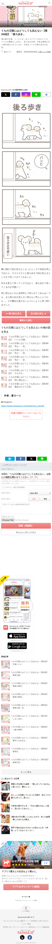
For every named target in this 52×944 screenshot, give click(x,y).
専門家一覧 (7, 927)
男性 (45, 499)
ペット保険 (33, 900)
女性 (33, 499)
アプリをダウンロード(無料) (26, 887)
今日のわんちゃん (21, 900)
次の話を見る (37, 313)
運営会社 (32, 927)
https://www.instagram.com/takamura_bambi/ (22, 406)
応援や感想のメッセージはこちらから (26, 415)
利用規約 (34, 921)
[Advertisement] (30, 69)
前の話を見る (15, 313)
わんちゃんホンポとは (11, 921)
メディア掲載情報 (42, 927)
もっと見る (26, 772)
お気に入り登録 (44, 52)
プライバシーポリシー (20, 927)
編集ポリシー (25, 921)
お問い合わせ (43, 921)
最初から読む (26, 320)
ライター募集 (26, 924)
